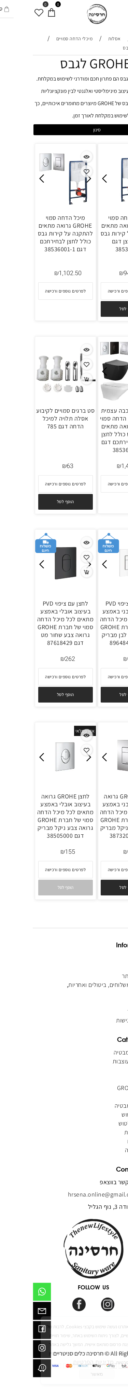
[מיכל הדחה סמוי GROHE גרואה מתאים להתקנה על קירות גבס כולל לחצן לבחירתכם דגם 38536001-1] (32, 206)
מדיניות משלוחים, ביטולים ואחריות (76, 985)
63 (37, 466)
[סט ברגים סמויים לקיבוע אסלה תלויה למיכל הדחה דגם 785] (32, 398)
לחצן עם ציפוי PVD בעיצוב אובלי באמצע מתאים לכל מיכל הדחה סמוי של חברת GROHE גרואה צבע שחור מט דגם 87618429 (32, 623)
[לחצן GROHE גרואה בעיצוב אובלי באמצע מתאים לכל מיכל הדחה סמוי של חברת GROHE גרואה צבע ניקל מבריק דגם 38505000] (32, 784)
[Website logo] (64, 14)
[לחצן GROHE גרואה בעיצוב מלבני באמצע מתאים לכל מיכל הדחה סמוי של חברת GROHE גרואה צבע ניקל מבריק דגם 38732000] (95, 784)
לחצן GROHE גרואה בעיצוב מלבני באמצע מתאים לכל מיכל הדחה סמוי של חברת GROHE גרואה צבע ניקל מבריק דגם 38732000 (95, 815)
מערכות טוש (103, 1114)
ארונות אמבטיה (98, 1052)
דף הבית (106, 958)
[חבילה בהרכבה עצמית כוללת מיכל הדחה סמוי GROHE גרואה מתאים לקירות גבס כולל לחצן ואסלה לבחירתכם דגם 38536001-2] (95, 398)
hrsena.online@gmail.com (70, 1194)
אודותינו (108, 967)
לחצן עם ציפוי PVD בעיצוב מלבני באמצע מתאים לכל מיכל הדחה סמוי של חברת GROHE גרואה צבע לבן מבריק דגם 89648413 (95, 623)
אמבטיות (106, 1070)
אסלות (110, 1079)
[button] (95, 309)
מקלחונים (104, 1141)
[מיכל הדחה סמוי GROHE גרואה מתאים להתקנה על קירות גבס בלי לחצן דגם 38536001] (95, 206)
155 (37, 852)
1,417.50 (99, 466)
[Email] (9, 1312)
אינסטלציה (104, 1150)
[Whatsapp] (9, 1293)
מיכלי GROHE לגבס (77, 63)
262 (100, 659)
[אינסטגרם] (9, 1351)
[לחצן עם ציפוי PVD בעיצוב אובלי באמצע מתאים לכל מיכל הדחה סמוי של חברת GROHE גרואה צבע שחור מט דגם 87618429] (32, 591)
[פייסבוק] (9, 1332)
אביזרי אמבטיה (100, 1105)
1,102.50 (37, 273)
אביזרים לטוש (101, 1123)
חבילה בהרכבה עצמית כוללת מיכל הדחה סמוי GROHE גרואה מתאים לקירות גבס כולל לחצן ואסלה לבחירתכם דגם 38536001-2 (95, 430)
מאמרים (108, 1002)
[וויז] (9, 1370)
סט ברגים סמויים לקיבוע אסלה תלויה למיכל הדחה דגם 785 (32, 418)
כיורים (111, 1097)
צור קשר (108, 993)
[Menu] (122, 9)
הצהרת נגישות (100, 1020)
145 (100, 852)
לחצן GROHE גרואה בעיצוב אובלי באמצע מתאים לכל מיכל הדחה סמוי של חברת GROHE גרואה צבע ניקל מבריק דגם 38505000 (32, 815)
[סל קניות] (19, 9)
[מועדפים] (6, 9)
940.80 (100, 273)
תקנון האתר (103, 976)
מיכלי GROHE (101, 1088)
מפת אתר (106, 1011)
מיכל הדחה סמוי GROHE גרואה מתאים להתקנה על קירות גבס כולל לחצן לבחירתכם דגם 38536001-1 (32, 233)
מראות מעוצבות (98, 1061)
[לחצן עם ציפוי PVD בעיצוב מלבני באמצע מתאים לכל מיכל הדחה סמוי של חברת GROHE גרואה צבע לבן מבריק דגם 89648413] (95, 591)
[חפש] (109, 9)
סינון (64, 130)
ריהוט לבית (104, 1132)
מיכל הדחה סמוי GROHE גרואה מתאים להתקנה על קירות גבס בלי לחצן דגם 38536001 (95, 233)
